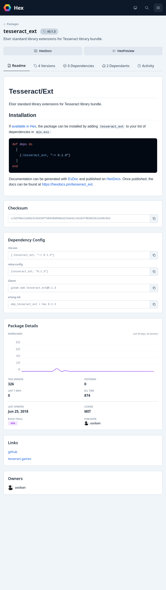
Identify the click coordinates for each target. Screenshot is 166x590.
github (12, 452)
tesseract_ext (20, 31)
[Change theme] (135, 7)
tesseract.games (19, 459)
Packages (11, 24)
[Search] (147, 8)
